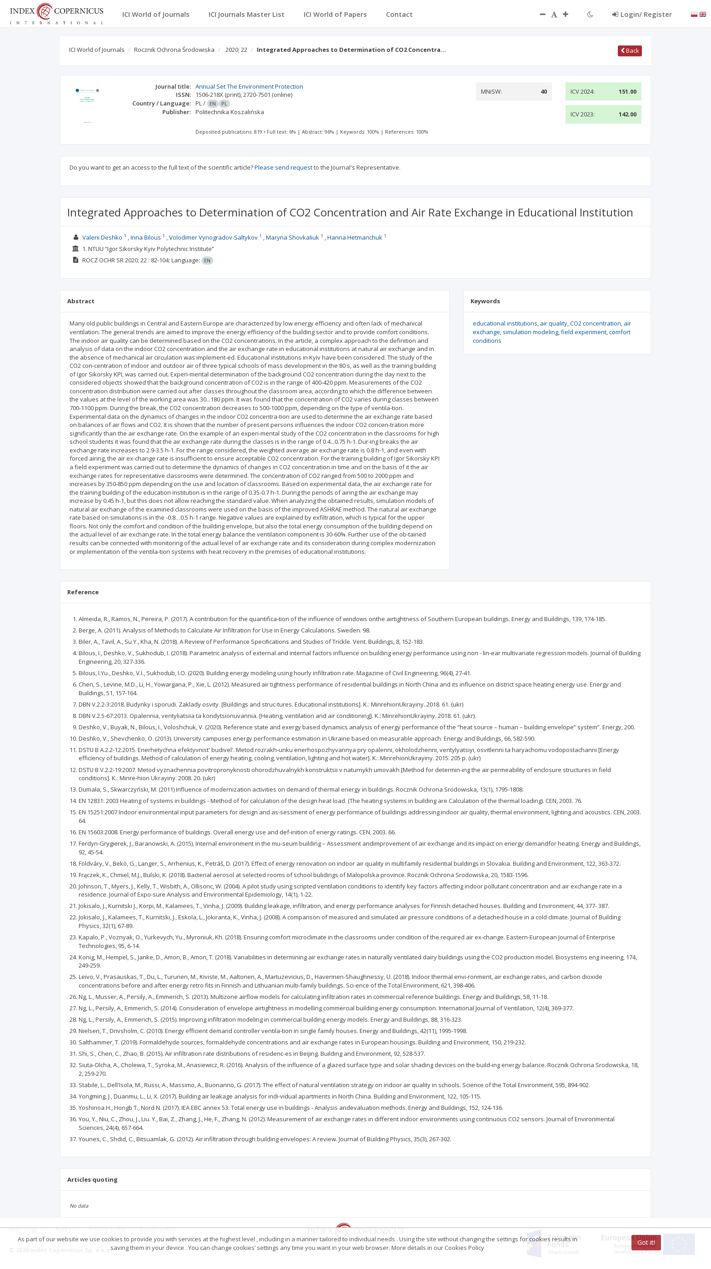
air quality (553, 323)
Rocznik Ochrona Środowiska (174, 49)
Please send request (283, 167)
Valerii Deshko (102, 237)
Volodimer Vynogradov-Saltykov (213, 237)
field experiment (583, 332)
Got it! (646, 1242)
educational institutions (505, 323)
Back (630, 50)
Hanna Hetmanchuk (354, 237)
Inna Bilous (145, 237)
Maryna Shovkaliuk (292, 237)
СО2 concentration (595, 323)
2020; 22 (236, 49)
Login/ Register (642, 14)
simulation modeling (530, 332)
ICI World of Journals (97, 49)
